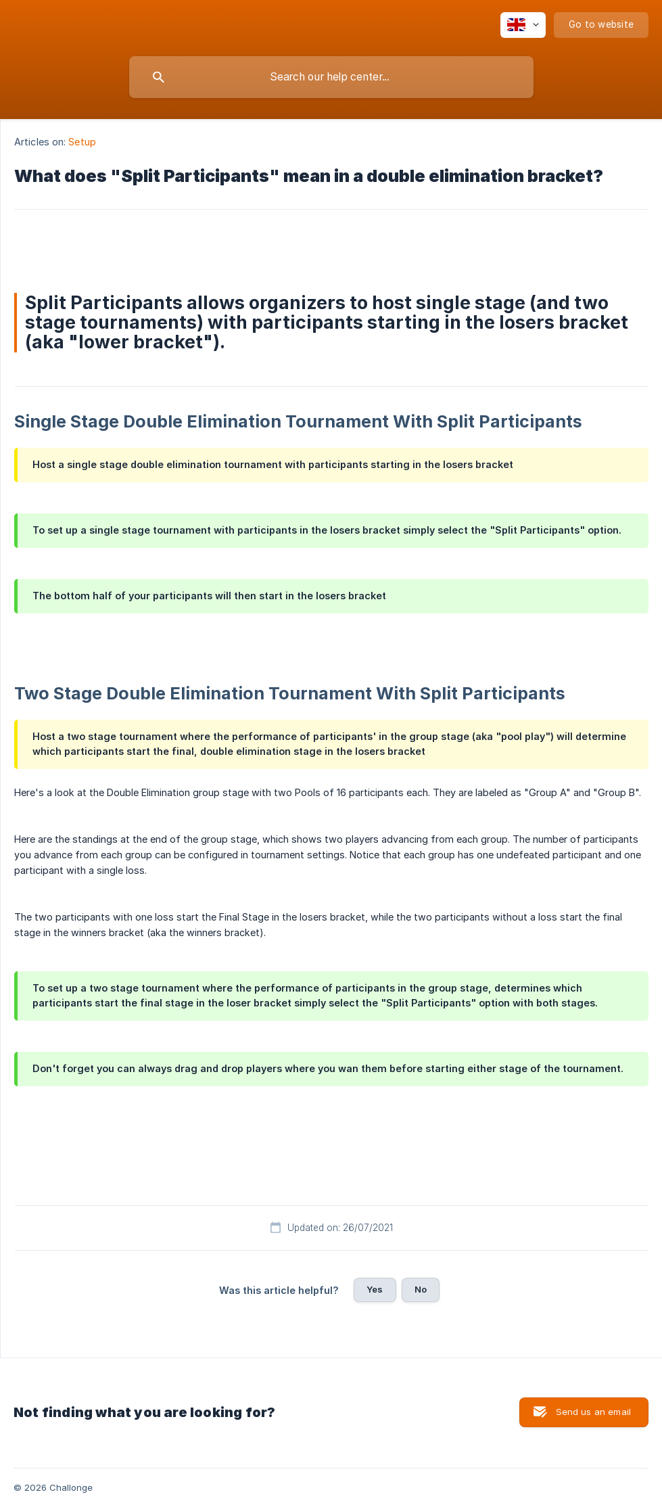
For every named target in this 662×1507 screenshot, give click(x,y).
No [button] (421, 1289)
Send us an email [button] (593, 1411)
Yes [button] (375, 1289)
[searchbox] (331, 77)
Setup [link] (82, 141)
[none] (523, 25)
